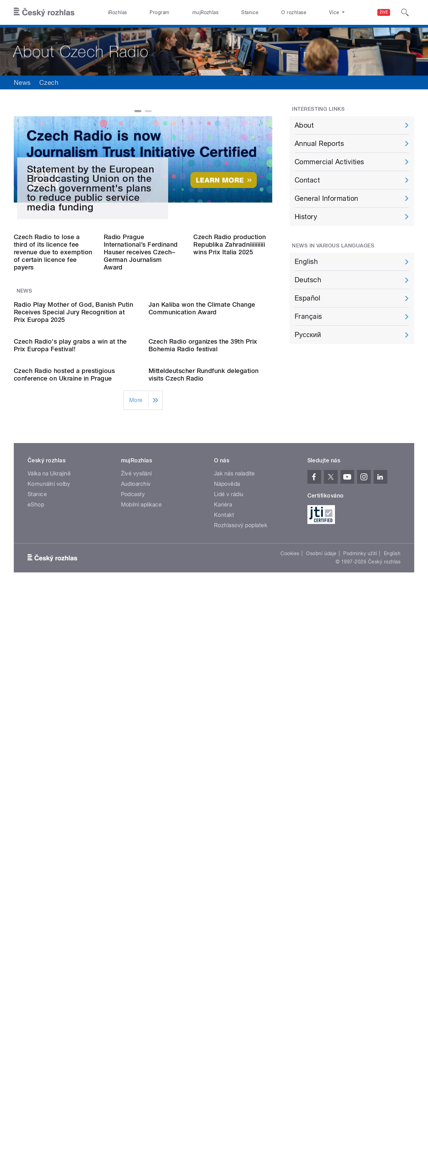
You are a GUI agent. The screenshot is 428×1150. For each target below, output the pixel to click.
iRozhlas (117, 12)
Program (159, 12)
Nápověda (227, 882)
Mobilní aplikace (141, 903)
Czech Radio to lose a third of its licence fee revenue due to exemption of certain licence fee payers (53, 442)
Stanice (249, 12)
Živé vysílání (136, 872)
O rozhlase (293, 12)
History (306, 217)
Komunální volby (49, 882)
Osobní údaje (321, 952)
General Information (326, 198)
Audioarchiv (136, 882)
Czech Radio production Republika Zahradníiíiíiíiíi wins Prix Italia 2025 (229, 434)
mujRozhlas (205, 12)
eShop (36, 903)
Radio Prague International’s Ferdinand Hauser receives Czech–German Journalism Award (141, 442)
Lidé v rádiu (229, 893)
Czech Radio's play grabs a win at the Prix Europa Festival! (70, 674)
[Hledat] (405, 12)
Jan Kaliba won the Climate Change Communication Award (202, 567)
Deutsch (308, 280)
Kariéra (223, 903)
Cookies (290, 952)
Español (307, 298)
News (22, 82)
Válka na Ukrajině (49, 872)
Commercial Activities (329, 162)
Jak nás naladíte (234, 872)
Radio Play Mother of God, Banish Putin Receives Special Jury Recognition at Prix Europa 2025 (73, 571)
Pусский (308, 335)
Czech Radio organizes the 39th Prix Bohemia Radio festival (203, 674)
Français (308, 316)
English (306, 261)
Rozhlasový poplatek (240, 924)
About (304, 125)
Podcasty (133, 893)
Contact (307, 180)
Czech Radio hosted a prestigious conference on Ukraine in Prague (64, 773)
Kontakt (224, 914)
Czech (49, 82)
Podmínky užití (360, 952)
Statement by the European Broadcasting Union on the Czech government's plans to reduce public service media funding (90, 333)
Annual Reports (319, 143)
